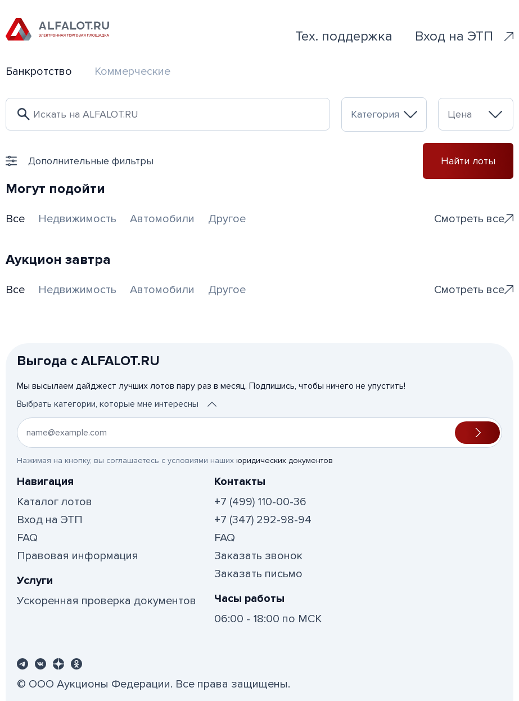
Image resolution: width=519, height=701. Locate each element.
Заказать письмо (258, 573)
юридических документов (284, 460)
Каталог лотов (54, 502)
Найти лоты (468, 161)
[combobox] (384, 114)
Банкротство (39, 71)
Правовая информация (77, 556)
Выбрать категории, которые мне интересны (116, 403)
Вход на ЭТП (464, 36)
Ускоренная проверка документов (106, 601)
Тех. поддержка (343, 36)
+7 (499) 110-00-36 (260, 502)
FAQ (27, 538)
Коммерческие (132, 71)
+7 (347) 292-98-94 (263, 520)
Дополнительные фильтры (80, 161)
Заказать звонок (258, 555)
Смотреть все (473, 219)
